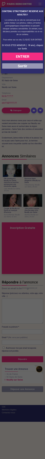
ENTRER (22, 56)
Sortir (22, 66)
